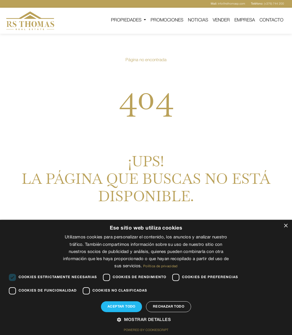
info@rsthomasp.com (228, 4)
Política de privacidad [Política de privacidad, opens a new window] (160, 266)
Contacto (271, 20)
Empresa (244, 20)
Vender (221, 20)
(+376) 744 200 (267, 4)
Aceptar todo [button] (121, 306)
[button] (146, 320)
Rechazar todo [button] (168, 306)
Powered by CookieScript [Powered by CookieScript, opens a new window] (146, 330)
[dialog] (146, 277)
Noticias (198, 20)
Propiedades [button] (127, 20)
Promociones (167, 20)
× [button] (285, 226)
